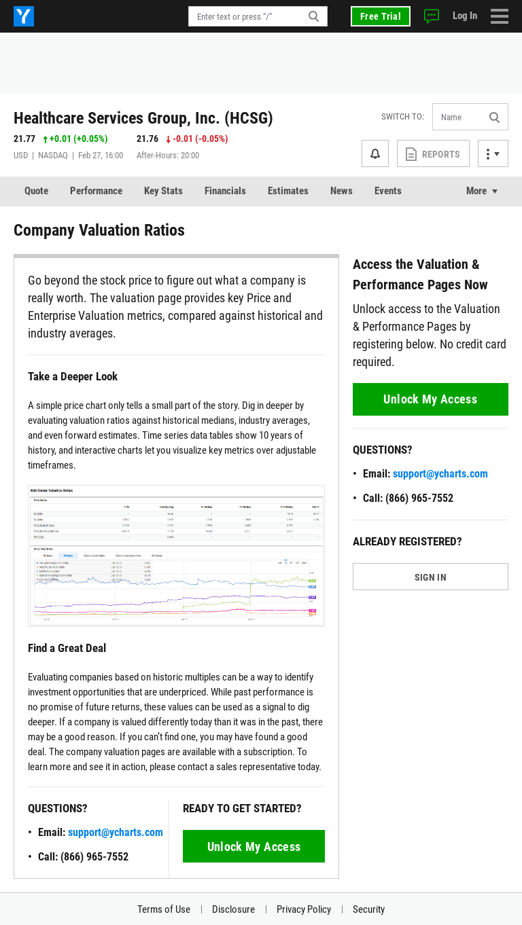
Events (388, 191)
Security (369, 909)
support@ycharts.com (115, 832)
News (341, 191)
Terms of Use (163, 909)
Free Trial (380, 16)
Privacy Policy (304, 909)
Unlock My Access (254, 846)
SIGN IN (431, 577)
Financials (225, 191)
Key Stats (163, 191)
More (476, 191)
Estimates (288, 191)
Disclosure (233, 909)
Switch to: (402, 116)
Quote (36, 191)
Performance (96, 191)
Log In (465, 16)
